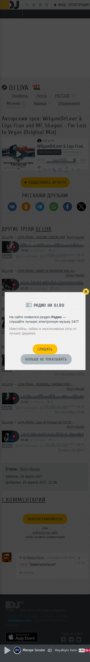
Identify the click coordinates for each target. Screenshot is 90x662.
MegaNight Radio (66, 650)
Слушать (45, 349)
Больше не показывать (46, 359)
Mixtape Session (34, 650)
